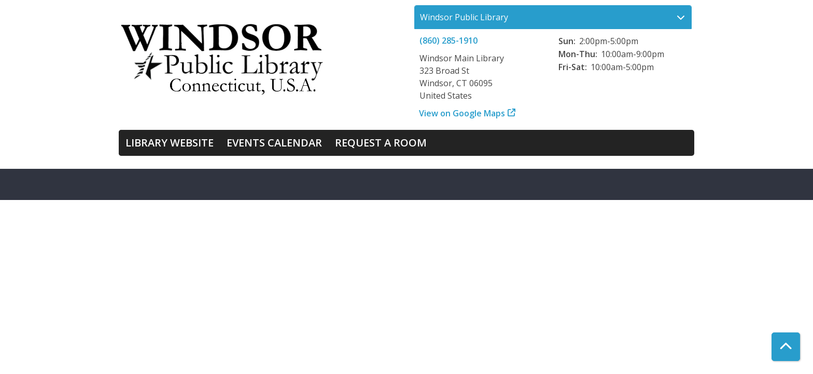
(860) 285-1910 (448, 40)
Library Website (169, 143)
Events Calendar (274, 143)
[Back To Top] (786, 346)
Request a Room (381, 143)
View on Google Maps (462, 113)
